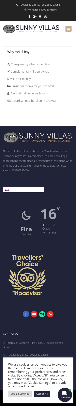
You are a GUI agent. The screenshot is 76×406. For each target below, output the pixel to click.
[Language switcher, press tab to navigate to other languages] (23, 189)
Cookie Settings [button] (20, 393)
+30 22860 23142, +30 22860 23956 (38, 4)
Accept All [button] (42, 393)
